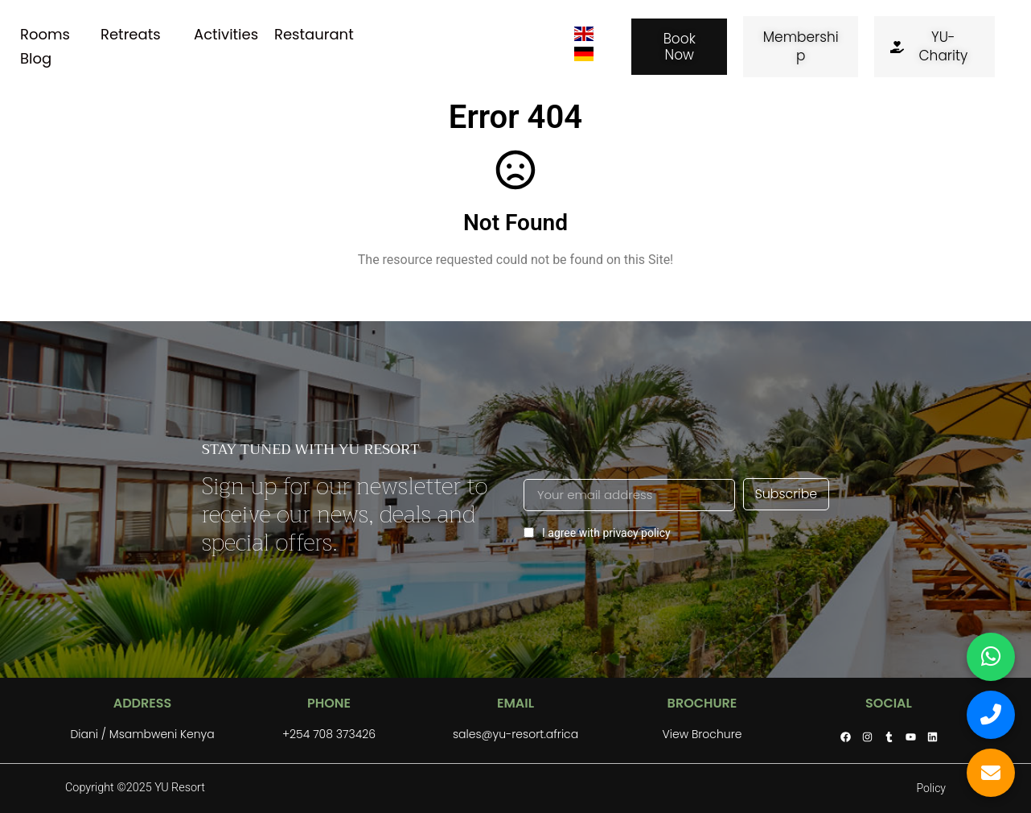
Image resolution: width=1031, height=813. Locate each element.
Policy (931, 788)
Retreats (131, 34)
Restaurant (314, 34)
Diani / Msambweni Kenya (142, 734)
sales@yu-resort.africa (515, 734)
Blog (35, 58)
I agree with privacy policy (597, 532)
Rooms (45, 34)
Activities (226, 34)
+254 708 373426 (329, 734)
